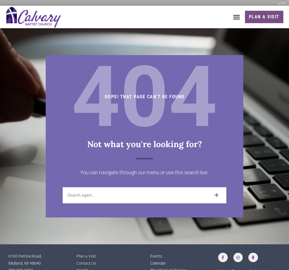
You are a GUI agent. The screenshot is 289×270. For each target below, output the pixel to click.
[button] (236, 17)
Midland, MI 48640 (24, 263)
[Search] (216, 195)
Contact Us (86, 263)
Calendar (158, 263)
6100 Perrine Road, (25, 256)
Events (156, 256)
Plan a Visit (86, 256)
